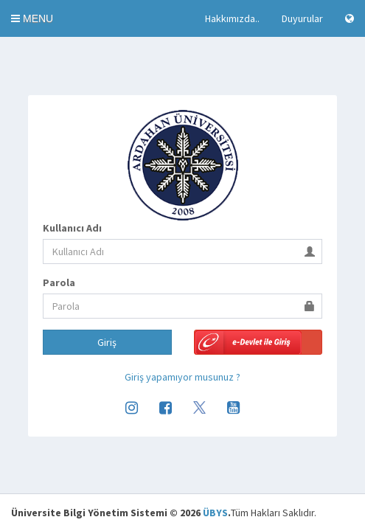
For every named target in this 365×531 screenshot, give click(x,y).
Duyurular (302, 18)
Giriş (107, 342)
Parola (59, 282)
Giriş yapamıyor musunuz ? (182, 377)
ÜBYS (215, 512)
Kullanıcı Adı (72, 228)
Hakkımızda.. (232, 18)
